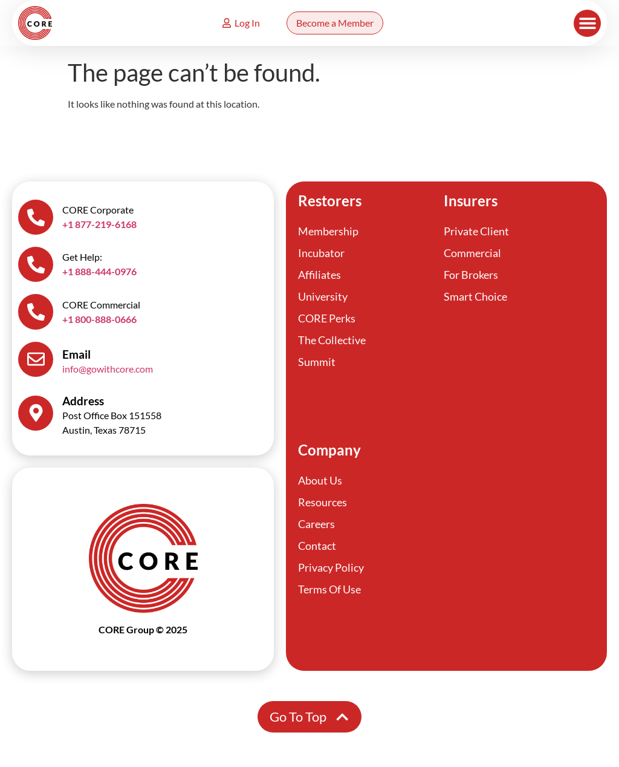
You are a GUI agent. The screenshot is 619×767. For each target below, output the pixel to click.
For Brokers (471, 274)
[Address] (36, 417)
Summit (316, 361)
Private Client (476, 231)
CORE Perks (326, 318)
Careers (316, 526)
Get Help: (83, 258)
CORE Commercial (102, 307)
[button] (587, 23)
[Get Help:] (36, 266)
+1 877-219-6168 (100, 224)
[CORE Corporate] (36, 218)
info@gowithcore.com (108, 372)
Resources (322, 504)
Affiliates (319, 274)
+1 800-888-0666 (100, 321)
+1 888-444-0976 (100, 273)
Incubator (321, 252)
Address (84, 405)
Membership (328, 231)
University (323, 296)
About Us (320, 482)
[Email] (36, 363)
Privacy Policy (331, 569)
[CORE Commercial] (36, 314)
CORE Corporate (99, 210)
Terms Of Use (329, 591)
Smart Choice (475, 296)
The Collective (332, 340)
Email (77, 358)
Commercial (472, 252)
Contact (317, 548)
